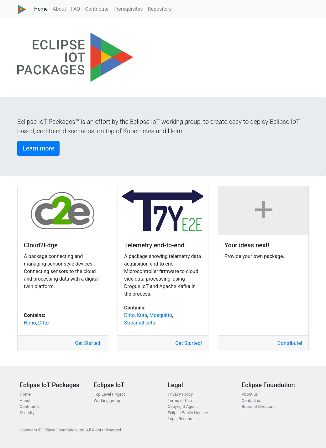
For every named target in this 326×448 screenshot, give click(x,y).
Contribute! (289, 343)
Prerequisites (128, 9)
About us (250, 394)
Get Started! (88, 343)
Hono (30, 323)
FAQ (75, 9)
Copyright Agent (182, 406)
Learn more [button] (38, 148)
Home (41, 9)
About (59, 9)
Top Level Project (109, 394)
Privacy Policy (180, 394)
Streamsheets (139, 323)
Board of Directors (258, 406)
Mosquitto (161, 315)
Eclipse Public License (188, 412)
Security (27, 412)
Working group (107, 400)
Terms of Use (180, 400)
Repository (160, 9)
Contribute (96, 9)
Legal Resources (183, 418)
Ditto (43, 323)
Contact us (251, 400)
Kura (142, 315)
